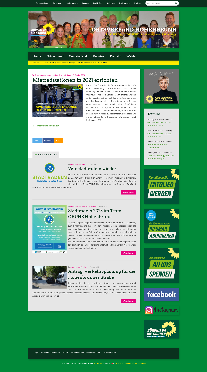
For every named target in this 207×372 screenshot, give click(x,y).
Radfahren (81, 164)
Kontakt (115, 56)
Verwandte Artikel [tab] (47, 154)
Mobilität (55, 75)
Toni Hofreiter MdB (77, 353)
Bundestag (57, 3)
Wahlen (131, 56)
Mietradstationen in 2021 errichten (75, 80)
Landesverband (72, 3)
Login (37, 353)
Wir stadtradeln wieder (92, 168)
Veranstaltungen (91, 206)
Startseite (36, 62)
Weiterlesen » (128, 192)
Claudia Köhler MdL (110, 353)
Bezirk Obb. (97, 3)
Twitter (37, 141)
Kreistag (137, 3)
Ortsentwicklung (65, 75)
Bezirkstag (111, 3)
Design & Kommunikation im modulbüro (131, 364)
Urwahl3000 (98, 364)
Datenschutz (55, 353)
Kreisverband (124, 3)
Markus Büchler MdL (93, 353)
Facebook (48, 141)
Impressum (45, 353)
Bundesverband (42, 3)
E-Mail (59, 141)
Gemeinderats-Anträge (66, 62)
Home (37, 56)
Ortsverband (55, 56)
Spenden (65, 353)
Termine (98, 56)
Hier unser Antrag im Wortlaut (45, 125)
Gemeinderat (78, 56)
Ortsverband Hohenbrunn (134, 30)
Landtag (85, 3)
